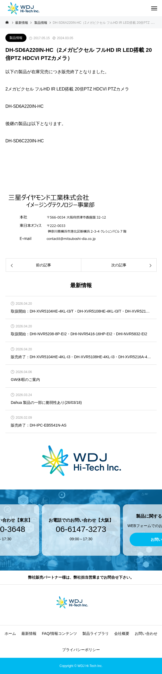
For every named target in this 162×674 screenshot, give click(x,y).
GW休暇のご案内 (25, 380)
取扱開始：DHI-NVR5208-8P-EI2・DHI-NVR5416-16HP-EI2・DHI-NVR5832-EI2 (79, 334)
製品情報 (15, 38)
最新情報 (28, 633)
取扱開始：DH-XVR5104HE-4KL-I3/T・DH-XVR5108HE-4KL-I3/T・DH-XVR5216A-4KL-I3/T (81, 311)
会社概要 (121, 633)
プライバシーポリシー (81, 650)
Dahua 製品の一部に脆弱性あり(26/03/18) (46, 403)
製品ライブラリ (95, 633)
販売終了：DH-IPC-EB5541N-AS (38, 425)
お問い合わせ (146, 633)
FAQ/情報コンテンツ (59, 633)
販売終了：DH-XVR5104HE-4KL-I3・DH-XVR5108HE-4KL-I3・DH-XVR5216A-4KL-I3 (81, 357)
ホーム (10, 633)
